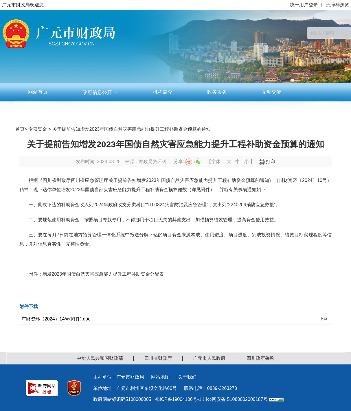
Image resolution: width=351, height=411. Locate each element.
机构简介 (162, 92)
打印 (267, 161)
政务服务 (217, 92)
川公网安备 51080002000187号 (235, 399)
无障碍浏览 (337, 4)
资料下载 (162, 110)
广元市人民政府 (209, 358)
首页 (20, 129)
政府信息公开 (100, 92)
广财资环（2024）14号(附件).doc (55, 318)
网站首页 (38, 92)
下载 (323, 318)
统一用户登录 (304, 4)
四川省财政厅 (158, 358)
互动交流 (271, 92)
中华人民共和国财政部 (100, 358)
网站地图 (160, 377)
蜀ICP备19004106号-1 (178, 399)
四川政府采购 (260, 358)
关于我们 (187, 377)
